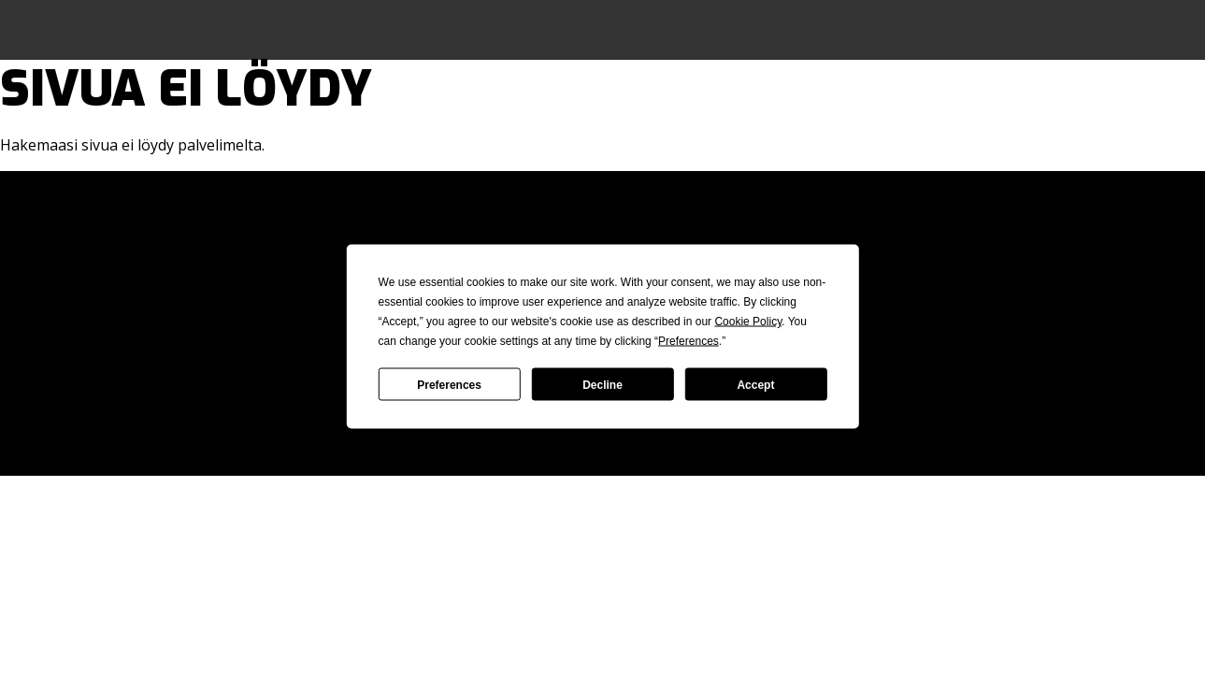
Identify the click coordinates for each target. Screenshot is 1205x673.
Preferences (449, 384)
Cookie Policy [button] (748, 321)
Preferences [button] (688, 341)
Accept (755, 384)
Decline (602, 384)
